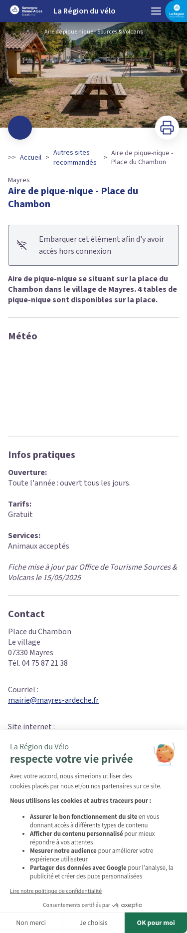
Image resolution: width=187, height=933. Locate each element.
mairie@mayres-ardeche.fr (53, 700)
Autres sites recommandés (75, 158)
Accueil (30, 158)
